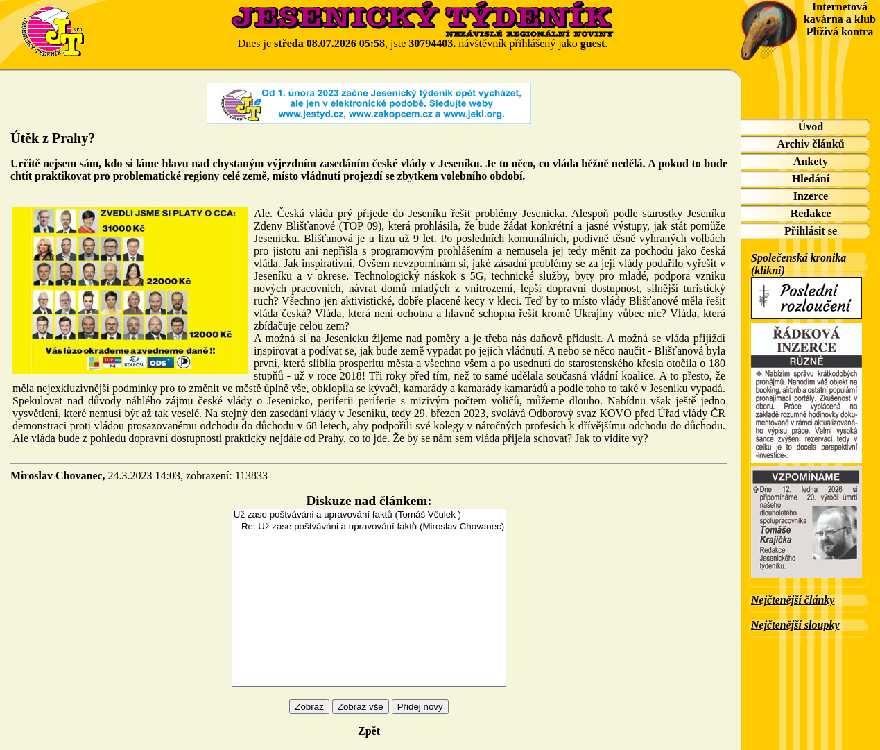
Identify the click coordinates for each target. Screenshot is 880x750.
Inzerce (810, 196)
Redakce (811, 213)
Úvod (810, 127)
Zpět (369, 731)
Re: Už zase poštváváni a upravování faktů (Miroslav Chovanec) (369, 527)
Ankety (810, 161)
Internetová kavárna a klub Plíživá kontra (840, 19)
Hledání (810, 179)
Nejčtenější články (792, 600)
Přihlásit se (810, 231)
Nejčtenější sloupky (795, 625)
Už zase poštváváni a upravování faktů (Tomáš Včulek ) (369, 515)
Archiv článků (810, 144)
